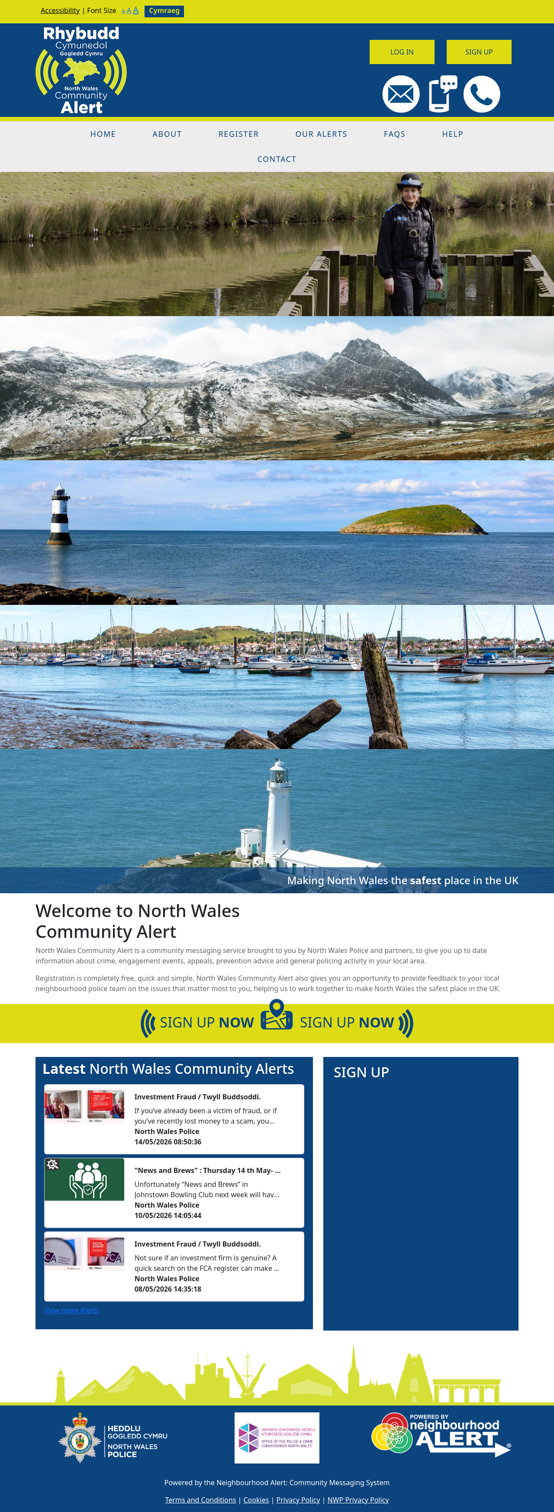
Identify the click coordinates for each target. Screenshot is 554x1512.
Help (453, 134)
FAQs (395, 134)
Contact (277, 159)
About (167, 134)
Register (239, 134)
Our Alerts (322, 134)
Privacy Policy (298, 1500)
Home (103, 134)
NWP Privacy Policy (358, 1500)
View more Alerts (71, 1310)
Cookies (256, 1500)
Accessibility (60, 10)
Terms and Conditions (200, 1500)
